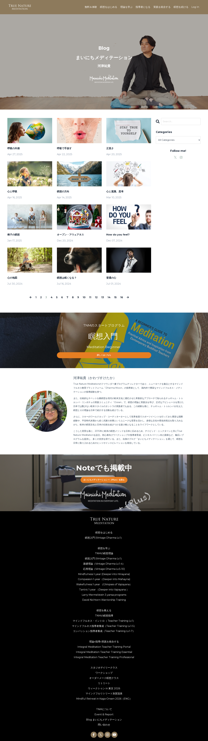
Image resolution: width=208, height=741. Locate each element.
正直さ (110, 148)
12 (96, 297)
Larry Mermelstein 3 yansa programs (104, 592)
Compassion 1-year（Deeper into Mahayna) (104, 577)
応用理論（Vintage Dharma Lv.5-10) (104, 566)
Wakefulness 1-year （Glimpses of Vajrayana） (104, 582)
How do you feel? (117, 234)
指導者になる (143, 7)
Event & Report (104, 712)
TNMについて (104, 707)
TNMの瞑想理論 (104, 551)
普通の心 (111, 277)
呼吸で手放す (64, 148)
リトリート (104, 680)
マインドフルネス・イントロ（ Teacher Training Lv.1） (104, 618)
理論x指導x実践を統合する (104, 639)
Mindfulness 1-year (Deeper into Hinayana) (104, 571)
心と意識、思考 (114, 191)
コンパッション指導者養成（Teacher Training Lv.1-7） (104, 628)
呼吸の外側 (13, 148)
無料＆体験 (91, 7)
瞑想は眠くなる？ (67, 277)
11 (90, 297)
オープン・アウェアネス (70, 234)
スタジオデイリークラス (104, 665)
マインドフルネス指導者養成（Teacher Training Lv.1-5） (104, 623)
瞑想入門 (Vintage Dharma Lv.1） (104, 535)
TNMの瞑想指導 (104, 613)
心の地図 (12, 277)
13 (102, 297)
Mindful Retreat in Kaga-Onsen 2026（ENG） (104, 696)
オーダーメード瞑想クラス (104, 675)
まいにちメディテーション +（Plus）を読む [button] (104, 477)
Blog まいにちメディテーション (104, 717)
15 (114, 297)
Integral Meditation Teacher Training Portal (104, 644)
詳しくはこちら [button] (104, 354)
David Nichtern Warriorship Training (104, 597)
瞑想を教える (104, 608)
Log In (195, 7)
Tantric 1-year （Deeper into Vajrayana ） (104, 587)
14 (108, 297)
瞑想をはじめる (108, 7)
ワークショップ (104, 670)
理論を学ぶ (126, 7)
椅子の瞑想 (13, 234)
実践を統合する (162, 7)
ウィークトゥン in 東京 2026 (104, 686)
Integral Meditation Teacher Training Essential (104, 649)
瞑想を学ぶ (104, 546)
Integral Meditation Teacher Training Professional (104, 654)
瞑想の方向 (63, 191)
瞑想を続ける (181, 7)
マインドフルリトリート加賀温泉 (104, 691)
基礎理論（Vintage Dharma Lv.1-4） (104, 561)
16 (120, 297)
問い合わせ (104, 722)
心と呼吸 (12, 191)
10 (84, 297)
